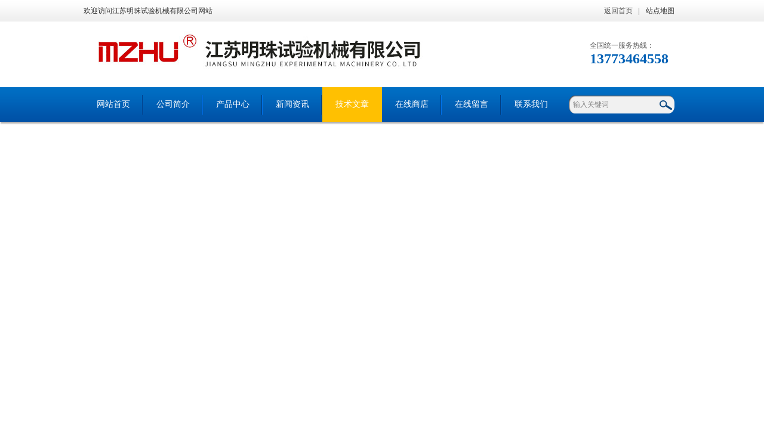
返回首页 (618, 11)
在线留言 (471, 104)
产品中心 (232, 104)
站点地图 (660, 11)
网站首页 (113, 104)
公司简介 (173, 104)
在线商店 (412, 104)
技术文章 (352, 104)
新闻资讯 (292, 104)
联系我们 (531, 104)
